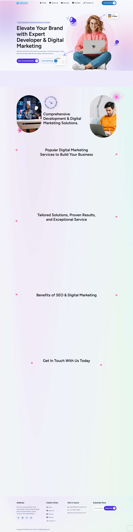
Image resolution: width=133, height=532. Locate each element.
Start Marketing (50, 61)
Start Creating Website (28, 61)
